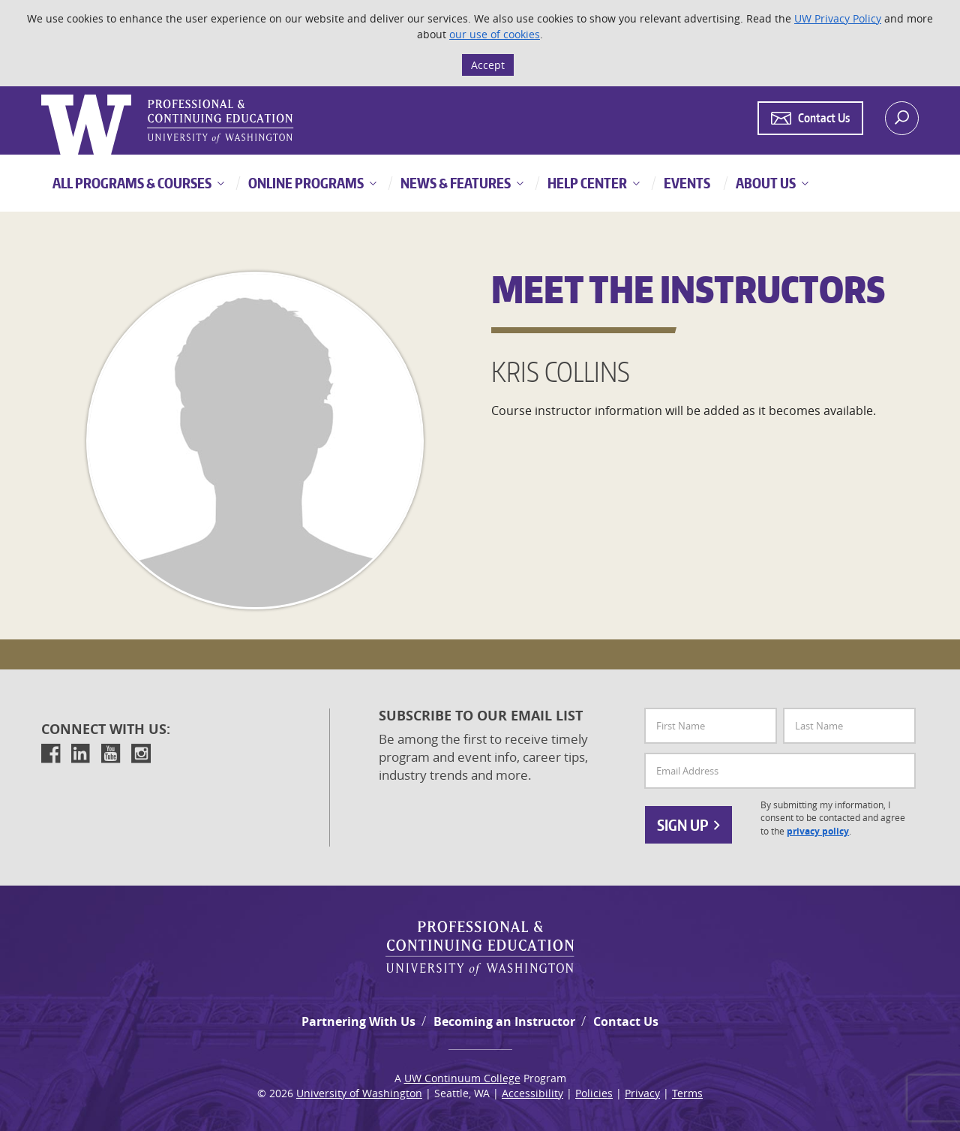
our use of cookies (494, 34)
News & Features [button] (454, 182)
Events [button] (686, 182)
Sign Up (688, 825)
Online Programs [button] (305, 182)
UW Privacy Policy (837, 18)
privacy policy (818, 832)
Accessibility (532, 1093)
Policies (594, 1093)
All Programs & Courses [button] (132, 182)
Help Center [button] (586, 182)
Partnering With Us (359, 1021)
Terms (687, 1093)
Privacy (642, 1093)
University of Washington (359, 1093)
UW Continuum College (462, 1078)
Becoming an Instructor (504, 1021)
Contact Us (625, 1021)
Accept (488, 65)
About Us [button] (765, 182)
